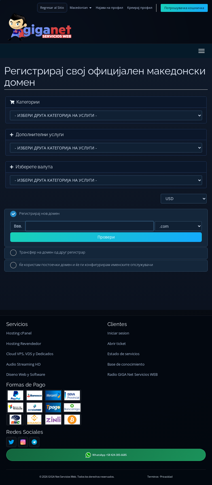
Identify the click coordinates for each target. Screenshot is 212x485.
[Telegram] (34, 442)
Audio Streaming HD (23, 364)
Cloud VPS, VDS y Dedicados (29, 353)
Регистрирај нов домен (35, 214)
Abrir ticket (116, 343)
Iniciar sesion (118, 333)
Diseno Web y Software (25, 374)
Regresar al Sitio (52, 7)
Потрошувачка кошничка (184, 8)
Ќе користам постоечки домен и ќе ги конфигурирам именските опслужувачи (81, 265)
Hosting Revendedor (23, 343)
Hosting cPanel (18, 333)
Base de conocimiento (126, 364)
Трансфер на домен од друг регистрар (47, 253)
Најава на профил (109, 7)
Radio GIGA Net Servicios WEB (132, 374)
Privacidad (166, 476)
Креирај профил (139, 7)
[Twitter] (11, 442)
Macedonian (81, 7)
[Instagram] (23, 442)
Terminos (152, 476)
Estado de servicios (123, 353)
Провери (106, 237)
